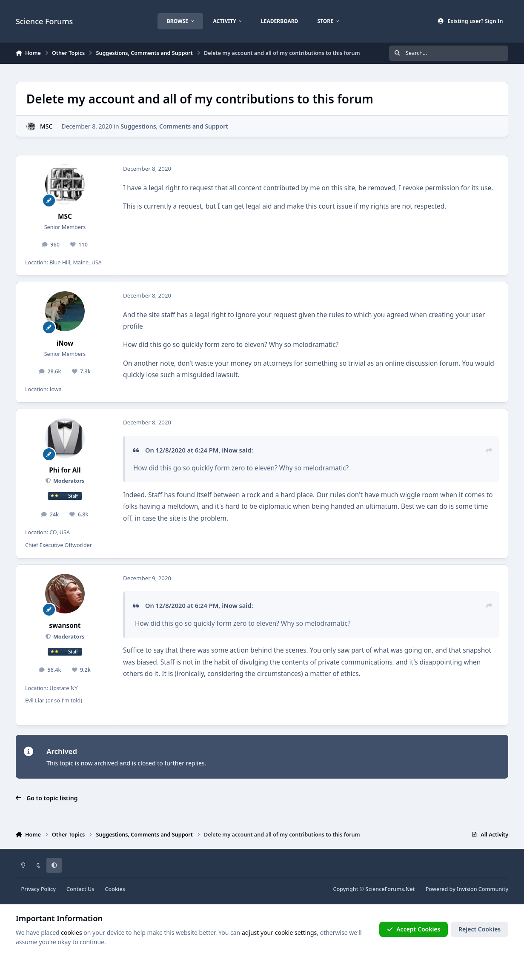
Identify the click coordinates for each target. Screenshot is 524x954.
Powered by (467, 889)
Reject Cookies (479, 929)
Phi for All (64, 470)
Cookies (115, 889)
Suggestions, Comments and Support (174, 126)
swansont (64, 625)
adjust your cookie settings (279, 932)
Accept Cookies (414, 929)
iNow (65, 343)
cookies (71, 932)
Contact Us (80, 889)
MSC (46, 126)
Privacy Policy (38, 889)
